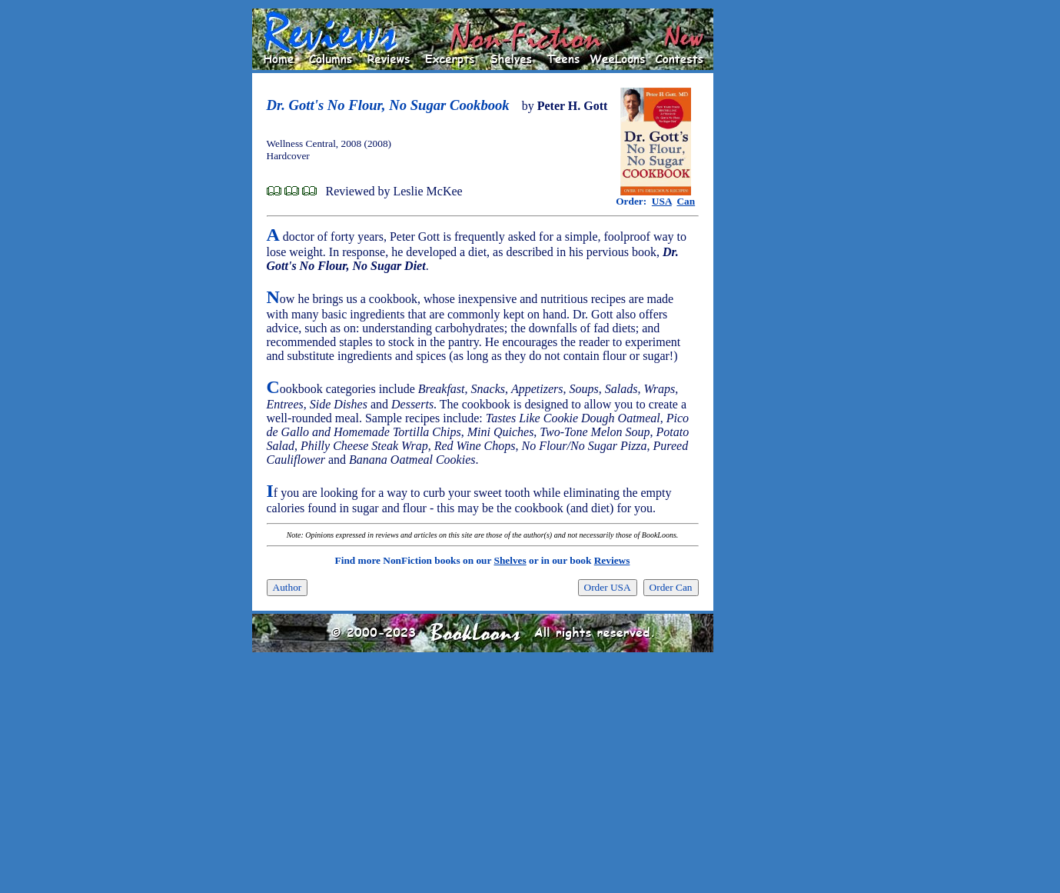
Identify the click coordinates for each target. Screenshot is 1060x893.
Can (685, 201)
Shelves (509, 560)
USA (662, 201)
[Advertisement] (762, 239)
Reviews (612, 560)
